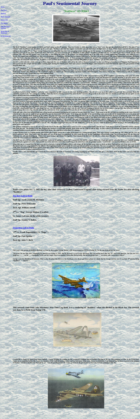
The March (4, 23)
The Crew (4, 10)
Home (3, 7)
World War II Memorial (5, 32)
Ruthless (3, 13)
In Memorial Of (5, 36)
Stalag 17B (4, 20)
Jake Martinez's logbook (5, 27)
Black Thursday (5, 16)
